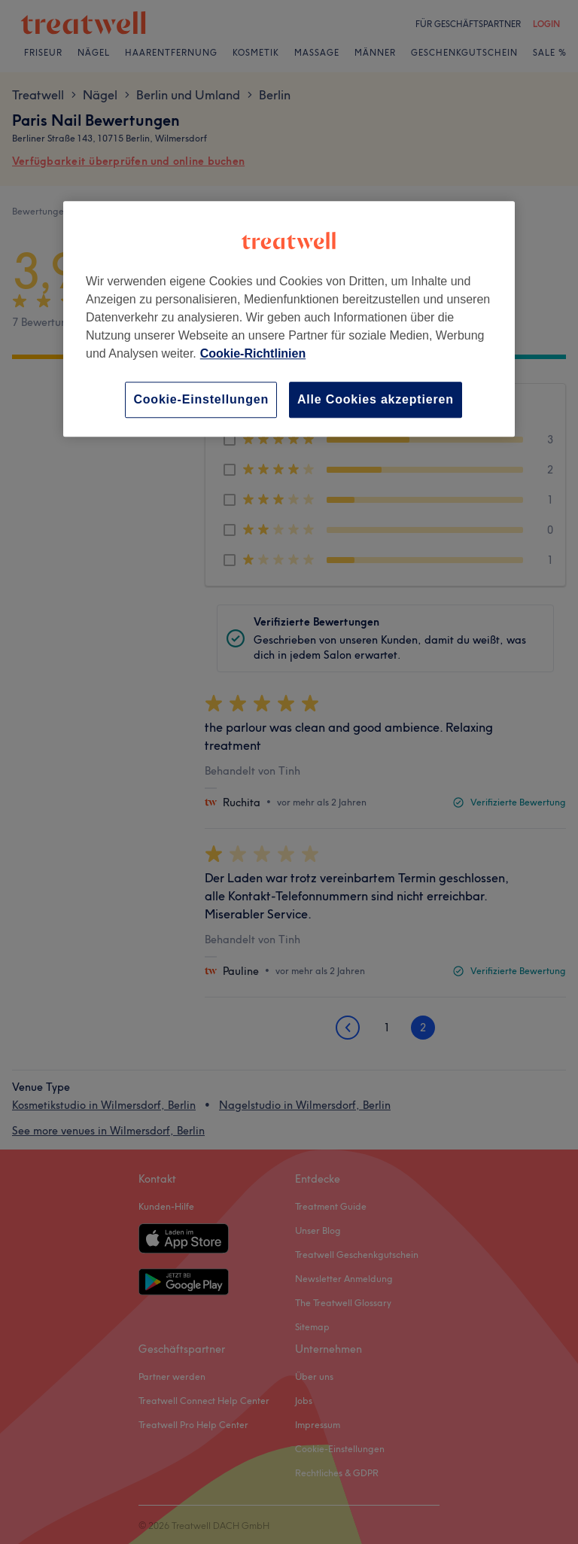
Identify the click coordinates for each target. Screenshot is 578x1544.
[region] (289, 319)
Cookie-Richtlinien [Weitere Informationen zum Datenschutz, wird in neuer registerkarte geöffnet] (253, 353)
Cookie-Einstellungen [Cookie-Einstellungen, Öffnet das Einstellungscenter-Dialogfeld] (201, 399)
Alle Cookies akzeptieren (375, 399)
